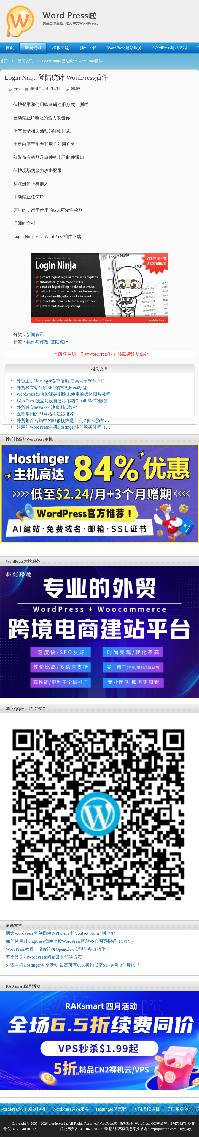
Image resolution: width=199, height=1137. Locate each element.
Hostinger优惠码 (111, 1109)
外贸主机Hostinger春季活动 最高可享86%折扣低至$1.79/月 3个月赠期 (72, 965)
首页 (10, 48)
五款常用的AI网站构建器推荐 (45, 414)
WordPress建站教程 (170, 48)
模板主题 (60, 48)
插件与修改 (37, 342)
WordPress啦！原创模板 (22, 1109)
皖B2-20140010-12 (22, 1129)
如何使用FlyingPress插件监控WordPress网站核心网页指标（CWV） (70, 941)
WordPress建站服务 (124, 48)
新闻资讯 (33, 48)
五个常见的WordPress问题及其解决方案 (44, 957)
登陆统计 (59, 342)
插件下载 (88, 48)
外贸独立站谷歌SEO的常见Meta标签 (52, 387)
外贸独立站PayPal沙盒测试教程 (47, 407)
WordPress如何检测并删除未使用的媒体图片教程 (64, 394)
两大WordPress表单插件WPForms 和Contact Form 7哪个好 (60, 933)
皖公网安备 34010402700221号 (83, 1129)
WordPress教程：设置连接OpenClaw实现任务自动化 (55, 949)
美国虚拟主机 (146, 1109)
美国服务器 (178, 1109)
